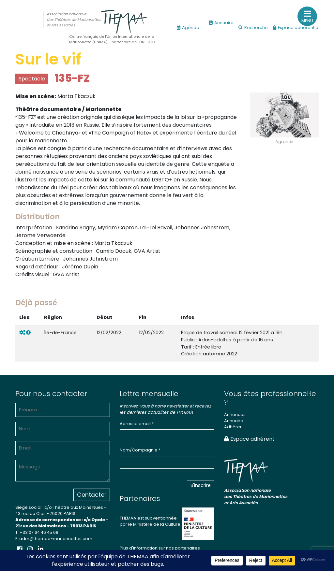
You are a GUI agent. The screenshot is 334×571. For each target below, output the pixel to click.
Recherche (253, 27)
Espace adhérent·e (295, 27)
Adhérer (233, 427)
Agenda (188, 27)
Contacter (91, 495)
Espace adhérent (249, 439)
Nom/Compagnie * (140, 450)
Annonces (235, 414)
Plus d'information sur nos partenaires (160, 548)
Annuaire (221, 22)
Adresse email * (137, 423)
